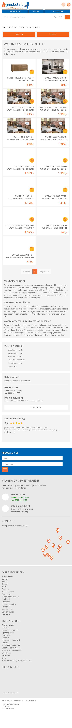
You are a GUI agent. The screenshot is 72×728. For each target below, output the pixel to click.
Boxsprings (6, 594)
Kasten (5, 581)
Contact (36, 407)
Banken (5, 579)
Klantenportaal (57, 11)
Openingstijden (8, 632)
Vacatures (6, 655)
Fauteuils (5, 589)
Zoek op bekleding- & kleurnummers (17, 660)
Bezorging (6, 635)
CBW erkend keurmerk (11, 640)
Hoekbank (6, 599)
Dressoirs (6, 601)
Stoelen (5, 584)
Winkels (36, 11)
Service (5, 643)
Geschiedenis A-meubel (11, 648)
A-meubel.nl (31, 701)
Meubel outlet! (15, 27)
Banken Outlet (8, 612)
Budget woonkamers (10, 596)
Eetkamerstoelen (9, 604)
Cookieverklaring (8, 708)
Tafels (4, 586)
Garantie (5, 637)
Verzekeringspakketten (11, 645)
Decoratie (6, 614)
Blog (4, 658)
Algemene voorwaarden (11, 650)
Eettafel (5, 607)
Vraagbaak (6, 653)
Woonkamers (7, 576)
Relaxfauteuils (7, 609)
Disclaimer (5, 706)
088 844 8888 (11, 387)
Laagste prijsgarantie (10, 630)
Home (4, 27)
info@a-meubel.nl (13, 397)
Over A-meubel (14, 11)
